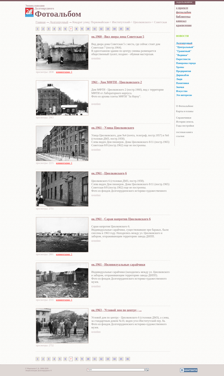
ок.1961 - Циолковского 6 (109, 173)
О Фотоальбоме (184, 106)
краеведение (184, 25)
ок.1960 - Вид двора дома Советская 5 (117, 36)
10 (88, 29)
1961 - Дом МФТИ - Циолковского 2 (116, 82)
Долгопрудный (59, 22)
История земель (185, 121)
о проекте (182, 7)
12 (101, 29)
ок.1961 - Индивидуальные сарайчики (118, 264)
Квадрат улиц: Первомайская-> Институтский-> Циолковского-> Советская (119, 22)
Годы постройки (185, 125)
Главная (40, 22)
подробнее (96, 58)
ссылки (180, 136)
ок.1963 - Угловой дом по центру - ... (116, 310)
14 (114, 29)
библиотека (183, 16)
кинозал (181, 20)
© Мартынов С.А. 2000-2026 (36, 368)
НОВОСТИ (182, 36)
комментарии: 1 (64, 72)
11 (95, 29)
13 (108, 29)
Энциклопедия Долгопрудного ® (38, 370)
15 (121, 29)
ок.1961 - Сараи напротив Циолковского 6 (121, 219)
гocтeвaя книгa (184, 132)
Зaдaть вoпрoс (184, 2)
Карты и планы (184, 111)
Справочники (183, 117)
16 (128, 29)
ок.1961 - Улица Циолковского (112, 128)
